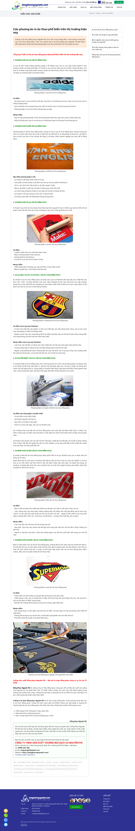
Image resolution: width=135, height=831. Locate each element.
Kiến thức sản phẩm (107, 13)
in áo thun (48, 762)
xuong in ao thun (28, 772)
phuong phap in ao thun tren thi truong (68, 765)
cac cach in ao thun (76, 762)
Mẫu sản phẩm (95, 7)
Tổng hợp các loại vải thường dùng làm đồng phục (106, 55)
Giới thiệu (73, 7)
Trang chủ (62, 7)
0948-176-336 (23, 747)
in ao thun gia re (39, 772)
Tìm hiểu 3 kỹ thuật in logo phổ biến (105, 35)
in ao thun (55, 762)
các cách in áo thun (65, 762)
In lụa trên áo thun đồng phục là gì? (105, 29)
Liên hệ (119, 7)
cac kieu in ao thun (30, 765)
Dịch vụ (84, 7)
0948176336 (36, 811)
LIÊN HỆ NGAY (75, 807)
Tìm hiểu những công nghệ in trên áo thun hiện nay (105, 48)
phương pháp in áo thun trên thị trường (46, 765)
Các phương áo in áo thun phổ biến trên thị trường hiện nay (29, 769)
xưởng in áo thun (18, 772)
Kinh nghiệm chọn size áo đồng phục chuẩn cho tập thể (105, 41)
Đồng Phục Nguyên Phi (21, 688)
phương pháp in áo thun (24, 762)
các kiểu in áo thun (18, 765)
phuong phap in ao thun (38, 762)
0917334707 (36, 808)
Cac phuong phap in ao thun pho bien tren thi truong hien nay (61, 769)
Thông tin (109, 7)
